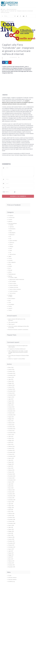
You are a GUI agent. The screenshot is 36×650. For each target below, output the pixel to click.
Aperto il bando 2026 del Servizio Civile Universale (16, 319)
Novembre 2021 (11, 452)
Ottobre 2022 (11, 431)
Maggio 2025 (11, 383)
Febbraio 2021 (11, 470)
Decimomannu (12, 229)
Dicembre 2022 (11, 427)
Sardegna (10, 295)
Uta (10, 252)
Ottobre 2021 (11, 454)
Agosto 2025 (11, 377)
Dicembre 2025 (11, 371)
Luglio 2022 (10, 436)
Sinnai (10, 250)
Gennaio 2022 (11, 448)
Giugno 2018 (11, 529)
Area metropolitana (24, 57)
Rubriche (10, 276)
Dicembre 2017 (11, 541)
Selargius (11, 246)
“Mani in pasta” (11, 324)
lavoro (9, 268)
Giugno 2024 (11, 401)
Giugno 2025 (11, 381)
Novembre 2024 (11, 391)
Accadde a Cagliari (13, 277)
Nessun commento (7, 59)
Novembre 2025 (11, 373)
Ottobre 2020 (11, 478)
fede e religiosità (12, 262)
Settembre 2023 (11, 415)
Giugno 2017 (11, 553)
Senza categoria (11, 298)
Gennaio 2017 (11, 563)
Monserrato (12, 235)
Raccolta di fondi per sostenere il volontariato (18, 329)
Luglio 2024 (10, 399)
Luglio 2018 (10, 527)
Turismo (10, 310)
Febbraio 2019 (11, 513)
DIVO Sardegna (12, 281)
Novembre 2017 (11, 543)
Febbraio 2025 (11, 385)
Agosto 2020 (11, 482)
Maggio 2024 (11, 403)
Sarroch (11, 244)
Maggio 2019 (11, 508)
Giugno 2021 (11, 462)
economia (10, 260)
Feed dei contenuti (12, 577)
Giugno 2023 (11, 417)
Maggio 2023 (11, 419)
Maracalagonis (12, 233)
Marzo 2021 (10, 468)
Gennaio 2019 (11, 515)
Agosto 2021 (11, 458)
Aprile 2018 (10, 533)
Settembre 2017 (11, 547)
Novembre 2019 (11, 496)
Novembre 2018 (11, 519)
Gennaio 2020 (11, 492)
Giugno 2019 (11, 506)
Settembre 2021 (11, 456)
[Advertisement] (18, 84)
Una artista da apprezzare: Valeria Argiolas (18, 346)
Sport (9, 300)
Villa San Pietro (12, 254)
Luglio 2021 (10, 460)
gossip (9, 264)
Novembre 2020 (11, 476)
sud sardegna (11, 304)
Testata (10, 306)
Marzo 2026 (10, 367)
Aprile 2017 (10, 557)
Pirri (10, 237)
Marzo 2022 (10, 444)
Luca (9, 355)
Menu (31, 2)
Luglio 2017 (10, 551)
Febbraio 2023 (11, 423)
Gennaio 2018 (11, 539)
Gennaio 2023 (11, 425)
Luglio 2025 (10, 379)
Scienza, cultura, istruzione (15, 289)
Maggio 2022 (11, 440)
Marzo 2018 (10, 535)
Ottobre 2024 (11, 393)
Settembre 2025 (11, 375)
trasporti (10, 308)
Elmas (10, 231)
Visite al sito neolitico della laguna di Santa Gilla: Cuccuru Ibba (18, 327)
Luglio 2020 (10, 484)
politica (9, 272)
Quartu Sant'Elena (13, 240)
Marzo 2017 (10, 559)
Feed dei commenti (12, 579)
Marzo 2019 (10, 511)
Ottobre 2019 (11, 498)
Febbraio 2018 (11, 537)
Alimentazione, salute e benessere (16, 279)
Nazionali (10, 270)
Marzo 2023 (10, 421)
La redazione (5, 57)
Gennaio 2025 (11, 387)
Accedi (9, 575)
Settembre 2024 (11, 395)
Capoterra (11, 227)
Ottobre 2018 (11, 521)
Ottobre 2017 (11, 545)
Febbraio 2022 (11, 446)
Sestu (10, 248)
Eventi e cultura (12, 283)
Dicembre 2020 (11, 474)
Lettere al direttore (13, 285)
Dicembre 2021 (11, 450)
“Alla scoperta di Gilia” (13, 322)
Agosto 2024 (11, 397)
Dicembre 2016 (11, 565)
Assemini (11, 225)
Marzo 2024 (10, 405)
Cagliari (30, 57)
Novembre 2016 (11, 567)
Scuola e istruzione (13, 291)
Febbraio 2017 (11, 561)
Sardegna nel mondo (13, 287)
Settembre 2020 (11, 480)
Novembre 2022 (11, 429)
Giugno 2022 (11, 438)
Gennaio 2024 (11, 407)
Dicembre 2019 (11, 494)
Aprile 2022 (10, 442)
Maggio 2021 (11, 464)
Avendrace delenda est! (20, 349)
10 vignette (10, 215)
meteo (10, 296)
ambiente (10, 221)
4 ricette (10, 219)
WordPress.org (11, 581)
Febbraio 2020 (11, 490)
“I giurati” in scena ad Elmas (19, 359)
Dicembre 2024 (11, 389)
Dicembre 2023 (11, 409)
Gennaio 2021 (11, 472)
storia (9, 302)
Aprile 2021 (10, 466)
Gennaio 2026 (11, 369)
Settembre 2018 (11, 523)
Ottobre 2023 (11, 413)
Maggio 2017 (11, 555)
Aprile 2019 (10, 509)
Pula (10, 238)
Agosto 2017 (11, 549)
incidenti (10, 266)
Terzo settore (12, 293)
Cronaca (10, 258)
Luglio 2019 (10, 504)
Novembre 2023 (11, 411)
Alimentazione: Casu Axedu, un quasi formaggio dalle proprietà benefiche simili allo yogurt (18, 352)
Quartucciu (11, 242)
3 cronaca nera (11, 217)
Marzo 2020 (10, 488)
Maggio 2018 (11, 531)
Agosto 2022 (11, 434)
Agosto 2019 (11, 502)
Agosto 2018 (11, 525)
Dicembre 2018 (11, 517)
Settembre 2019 (11, 500)
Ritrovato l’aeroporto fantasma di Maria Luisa (18, 356)
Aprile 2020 (10, 486)
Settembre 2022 (11, 432)
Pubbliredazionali (11, 274)
